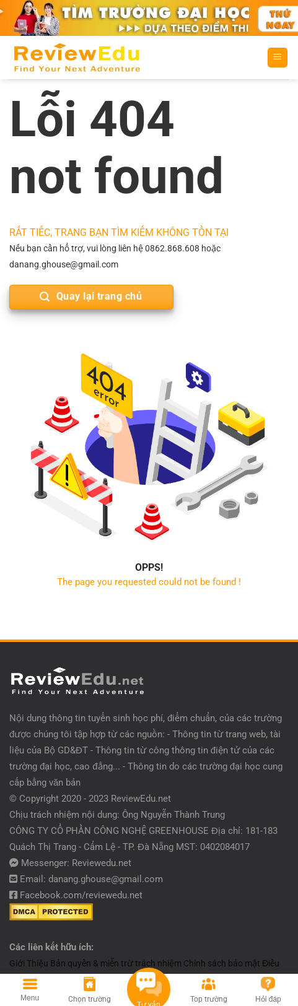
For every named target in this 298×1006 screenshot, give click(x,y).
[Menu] (278, 58)
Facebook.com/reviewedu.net (81, 895)
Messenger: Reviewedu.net (76, 863)
